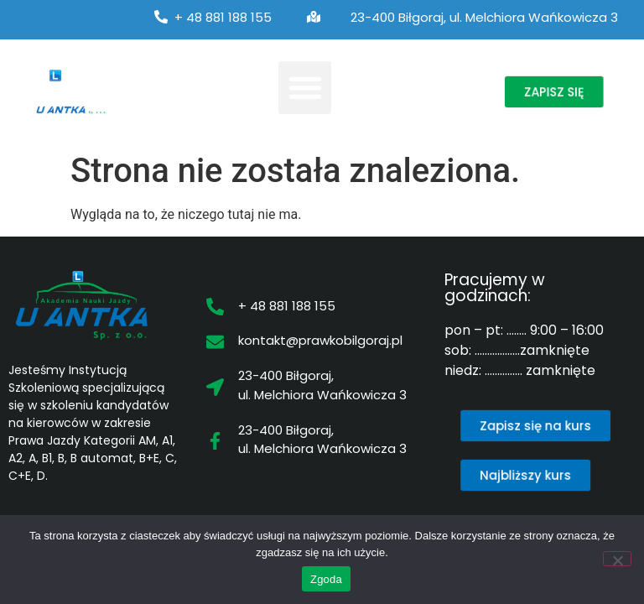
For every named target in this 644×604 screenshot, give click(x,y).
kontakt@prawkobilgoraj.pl (320, 340)
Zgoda (326, 579)
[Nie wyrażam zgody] (617, 558)
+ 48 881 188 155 (223, 17)
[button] (304, 87)
